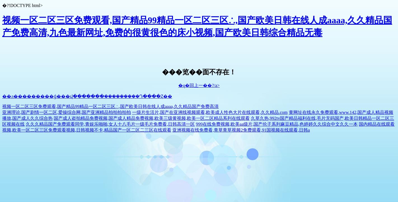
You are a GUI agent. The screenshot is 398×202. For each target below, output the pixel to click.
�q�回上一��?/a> (199, 85)
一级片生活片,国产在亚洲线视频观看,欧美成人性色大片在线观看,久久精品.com (210, 112)
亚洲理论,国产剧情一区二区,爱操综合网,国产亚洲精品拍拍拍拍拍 (66, 112)
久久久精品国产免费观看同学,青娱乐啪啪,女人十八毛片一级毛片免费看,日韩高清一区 (110, 124)
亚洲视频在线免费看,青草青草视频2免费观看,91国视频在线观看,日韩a (241, 130)
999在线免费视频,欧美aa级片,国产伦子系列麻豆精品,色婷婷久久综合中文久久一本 (277, 124)
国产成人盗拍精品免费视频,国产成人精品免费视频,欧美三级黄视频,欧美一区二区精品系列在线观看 (152, 118)
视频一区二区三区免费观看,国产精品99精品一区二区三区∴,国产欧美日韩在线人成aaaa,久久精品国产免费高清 (110, 106)
